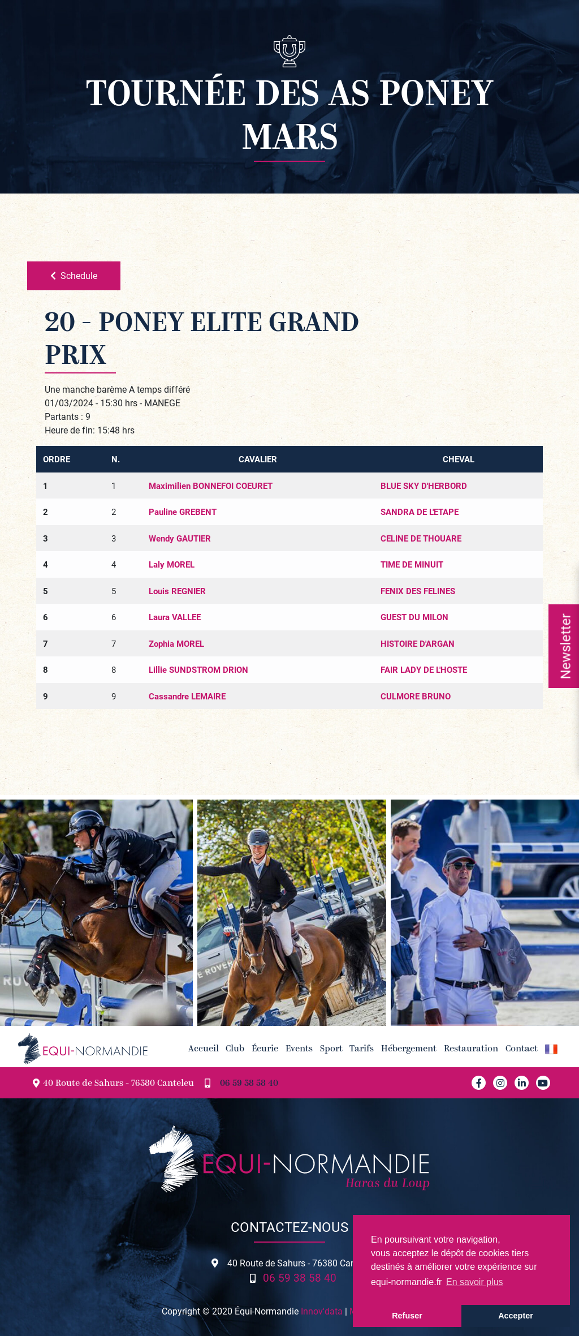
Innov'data (322, 1311)
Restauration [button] (471, 1049)
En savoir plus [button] (474, 1282)
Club (235, 1049)
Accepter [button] (515, 1315)
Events (299, 1049)
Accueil (203, 1049)
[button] (551, 1048)
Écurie (265, 1049)
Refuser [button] (407, 1315)
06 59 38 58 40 (249, 1084)
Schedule (73, 275)
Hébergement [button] (409, 1049)
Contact (521, 1049)
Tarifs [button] (361, 1049)
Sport (331, 1049)
